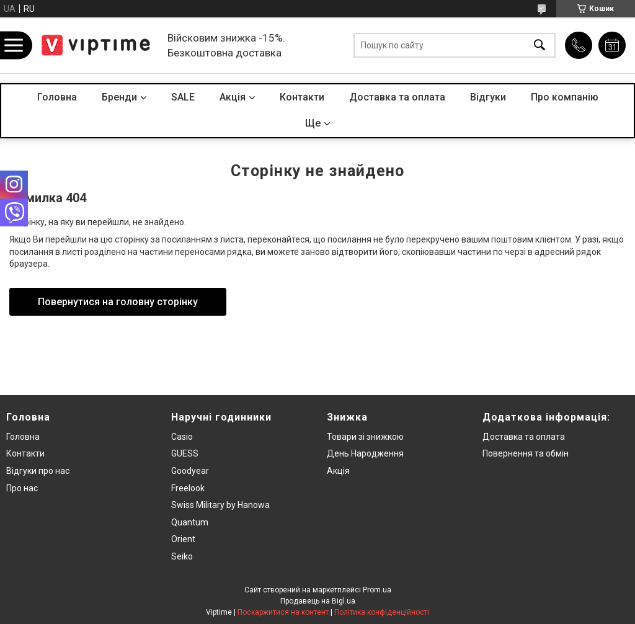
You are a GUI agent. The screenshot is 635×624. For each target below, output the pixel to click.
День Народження (365, 453)
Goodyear (190, 471)
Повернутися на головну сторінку (118, 302)
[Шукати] (539, 45)
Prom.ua (377, 590)
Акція (338, 471)
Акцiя (233, 97)
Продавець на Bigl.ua (317, 601)
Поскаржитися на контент (283, 612)
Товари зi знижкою (365, 437)
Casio (182, 437)
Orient (183, 539)
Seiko (182, 556)
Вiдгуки (488, 97)
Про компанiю (564, 97)
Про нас (22, 488)
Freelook (188, 488)
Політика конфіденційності (381, 612)
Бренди (119, 97)
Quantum (189, 522)
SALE (183, 97)
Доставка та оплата (397, 97)
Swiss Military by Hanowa (220, 505)
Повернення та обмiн (525, 453)
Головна (57, 97)
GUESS (184, 453)
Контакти (302, 97)
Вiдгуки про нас (37, 471)
